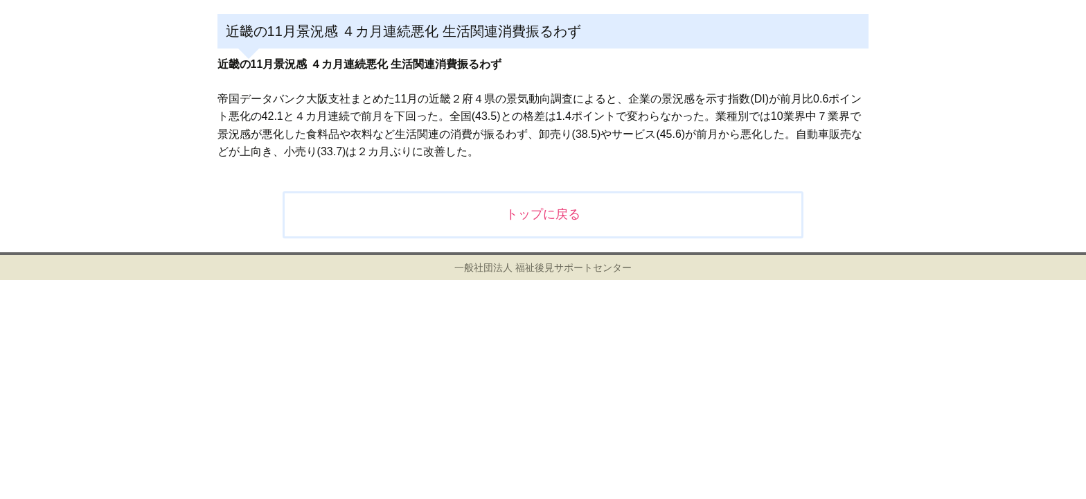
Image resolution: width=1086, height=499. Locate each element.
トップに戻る (543, 214)
